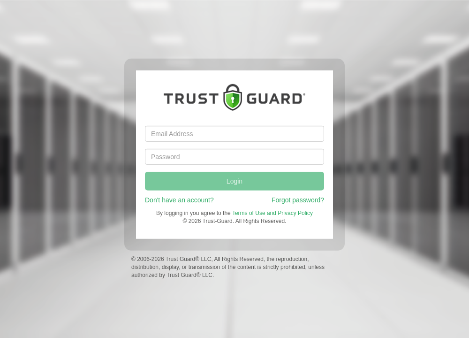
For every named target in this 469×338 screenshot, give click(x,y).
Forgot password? (298, 199)
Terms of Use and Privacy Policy (272, 212)
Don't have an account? (179, 199)
